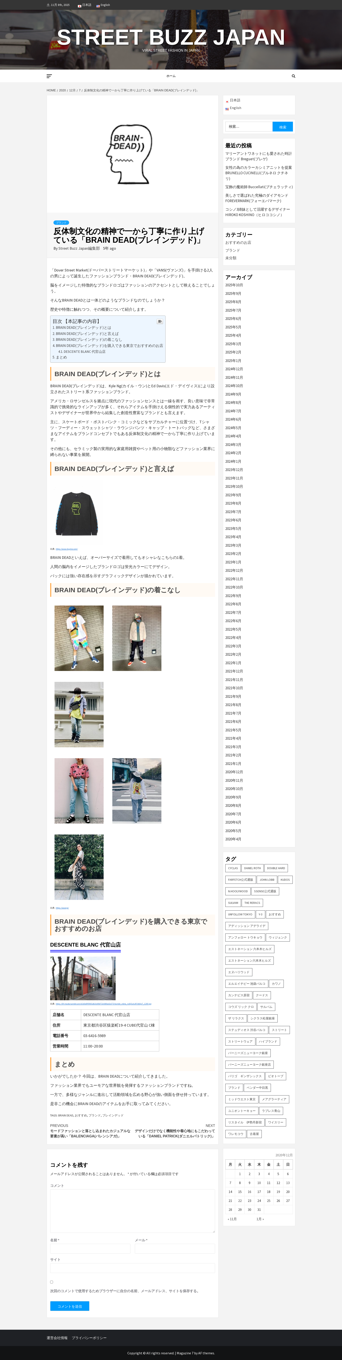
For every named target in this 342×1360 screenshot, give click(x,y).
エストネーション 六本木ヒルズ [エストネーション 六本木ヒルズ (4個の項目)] (250, 949)
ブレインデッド (113, 1115)
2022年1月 (233, 662)
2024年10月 (234, 385)
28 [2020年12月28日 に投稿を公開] (230, 1209)
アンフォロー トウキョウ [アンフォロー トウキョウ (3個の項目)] (245, 937)
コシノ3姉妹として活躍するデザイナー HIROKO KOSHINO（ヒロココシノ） (257, 212)
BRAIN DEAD (65, 1115)
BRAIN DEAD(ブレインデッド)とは (83, 327)
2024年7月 (233, 411)
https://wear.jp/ (62, 907)
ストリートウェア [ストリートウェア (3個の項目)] (240, 1041)
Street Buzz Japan (171, 37)
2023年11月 (234, 478)
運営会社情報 (57, 1338)
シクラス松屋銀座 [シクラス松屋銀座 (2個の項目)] (262, 1018)
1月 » (260, 1219)
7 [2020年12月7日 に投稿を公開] (230, 1183)
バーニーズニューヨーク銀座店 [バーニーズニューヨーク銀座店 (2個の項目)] (249, 1064)
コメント (57, 1185)
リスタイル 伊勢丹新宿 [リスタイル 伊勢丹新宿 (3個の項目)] (245, 1122)
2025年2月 (233, 352)
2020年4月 (233, 839)
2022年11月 (234, 579)
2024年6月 (233, 419)
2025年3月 (233, 343)
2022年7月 (233, 612)
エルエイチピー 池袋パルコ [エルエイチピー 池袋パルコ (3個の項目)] (246, 984)
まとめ (61, 357)
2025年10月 (234, 285)
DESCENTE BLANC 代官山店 (85, 351)
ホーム (171, 76)
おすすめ (81, 1115)
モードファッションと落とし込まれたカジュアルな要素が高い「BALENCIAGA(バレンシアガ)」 (91, 1130)
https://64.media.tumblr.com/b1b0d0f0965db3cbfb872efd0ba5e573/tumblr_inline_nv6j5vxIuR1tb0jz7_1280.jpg (103, 1003)
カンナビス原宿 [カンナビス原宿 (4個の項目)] (239, 995)
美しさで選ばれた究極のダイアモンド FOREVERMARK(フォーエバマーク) (256, 198)
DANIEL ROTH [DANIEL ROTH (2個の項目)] (252, 868)
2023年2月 (233, 553)
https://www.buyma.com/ (67, 549)
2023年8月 (233, 503)
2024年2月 (233, 452)
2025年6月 (233, 318)
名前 (54, 1240)
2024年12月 (234, 369)
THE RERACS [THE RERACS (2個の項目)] (252, 903)
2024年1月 (233, 461)
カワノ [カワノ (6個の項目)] (276, 984)
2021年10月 (234, 688)
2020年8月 (233, 805)
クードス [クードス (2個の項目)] (262, 995)
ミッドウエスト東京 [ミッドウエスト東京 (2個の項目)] (242, 1099)
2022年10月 (234, 587)
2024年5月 (233, 427)
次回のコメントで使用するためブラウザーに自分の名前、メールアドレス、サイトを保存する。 (125, 1291)
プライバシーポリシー (89, 1338)
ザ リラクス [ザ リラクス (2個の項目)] (236, 1018)
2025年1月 (233, 360)
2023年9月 (233, 495)
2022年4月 (233, 637)
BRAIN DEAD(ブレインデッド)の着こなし (89, 339)
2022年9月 (233, 595)
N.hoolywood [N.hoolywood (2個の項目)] (238, 891)
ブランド (61, 222)
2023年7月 (233, 511)
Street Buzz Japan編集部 (79, 248)
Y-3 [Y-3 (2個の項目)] (260, 914)
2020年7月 (233, 814)
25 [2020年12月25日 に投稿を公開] (268, 1200)
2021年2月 (233, 755)
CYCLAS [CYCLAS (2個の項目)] (233, 868)
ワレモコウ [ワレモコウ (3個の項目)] (235, 1134)
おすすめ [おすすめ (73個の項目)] (275, 914)
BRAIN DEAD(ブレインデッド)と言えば (87, 333)
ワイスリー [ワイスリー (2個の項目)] (275, 1122)
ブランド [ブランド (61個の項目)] (234, 1088)
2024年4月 (233, 436)
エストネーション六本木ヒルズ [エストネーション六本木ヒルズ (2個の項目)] (249, 960)
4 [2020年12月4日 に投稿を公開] (269, 1174)
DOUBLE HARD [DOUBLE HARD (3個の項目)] (276, 868)
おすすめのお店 (238, 242)
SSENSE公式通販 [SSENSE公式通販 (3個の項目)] (265, 891)
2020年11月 (234, 780)
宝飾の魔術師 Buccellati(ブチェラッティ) (259, 186)
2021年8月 (233, 704)
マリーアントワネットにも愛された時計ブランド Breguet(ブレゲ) (258, 156)
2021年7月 (233, 713)
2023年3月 (233, 545)
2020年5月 (233, 830)
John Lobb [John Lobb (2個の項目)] (267, 880)
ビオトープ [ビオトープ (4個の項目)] (275, 1076)
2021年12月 (234, 671)
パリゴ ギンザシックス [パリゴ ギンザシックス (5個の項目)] (245, 1076)
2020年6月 (233, 822)
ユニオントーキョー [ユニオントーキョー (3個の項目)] (242, 1111)
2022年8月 (233, 604)
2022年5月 (233, 629)
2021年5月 (233, 730)
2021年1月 (233, 763)
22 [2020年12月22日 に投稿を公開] (240, 1200)
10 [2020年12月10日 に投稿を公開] (259, 1183)
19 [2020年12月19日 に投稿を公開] (278, 1191)
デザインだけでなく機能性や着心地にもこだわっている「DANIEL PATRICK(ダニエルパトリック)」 (174, 1130)
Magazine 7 (185, 1353)
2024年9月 (233, 394)
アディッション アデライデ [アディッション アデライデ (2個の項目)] (246, 926)
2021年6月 (233, 721)
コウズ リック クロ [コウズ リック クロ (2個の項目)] (241, 1007)
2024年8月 (233, 402)
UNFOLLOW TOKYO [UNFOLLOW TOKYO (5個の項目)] (240, 914)
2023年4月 (233, 536)
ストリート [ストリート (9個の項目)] (279, 1030)
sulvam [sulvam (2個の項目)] (233, 903)
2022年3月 (233, 646)
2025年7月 (233, 310)
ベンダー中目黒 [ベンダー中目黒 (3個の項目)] (257, 1088)
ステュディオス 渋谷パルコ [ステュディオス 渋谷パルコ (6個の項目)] (246, 1030)
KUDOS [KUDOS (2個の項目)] (285, 880)
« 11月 (232, 1219)
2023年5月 (233, 528)
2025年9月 (233, 293)
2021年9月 (233, 696)
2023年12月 (234, 469)
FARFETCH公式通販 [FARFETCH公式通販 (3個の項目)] (240, 880)
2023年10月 (234, 486)
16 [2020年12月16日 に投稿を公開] (249, 1191)
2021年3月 (233, 746)
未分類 (230, 258)
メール (141, 1240)
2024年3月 (233, 444)
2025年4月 (233, 335)
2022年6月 (233, 620)
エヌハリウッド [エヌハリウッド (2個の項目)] (239, 972)
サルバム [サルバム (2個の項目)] (266, 1007)
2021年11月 (234, 679)
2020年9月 (233, 797)
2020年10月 (234, 788)
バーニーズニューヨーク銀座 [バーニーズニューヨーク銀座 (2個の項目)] (248, 1053)
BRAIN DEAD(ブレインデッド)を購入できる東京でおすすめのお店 (109, 345)
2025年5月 (233, 327)
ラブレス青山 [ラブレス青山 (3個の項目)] (271, 1111)
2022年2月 (233, 654)
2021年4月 (233, 738)
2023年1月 (233, 562)
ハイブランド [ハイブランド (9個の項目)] (268, 1041)
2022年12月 (234, 570)
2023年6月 (233, 520)
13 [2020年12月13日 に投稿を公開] (288, 1183)
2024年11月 (234, 377)
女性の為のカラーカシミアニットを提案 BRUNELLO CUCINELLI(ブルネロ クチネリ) (258, 173)
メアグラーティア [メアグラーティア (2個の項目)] (274, 1099)
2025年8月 (233, 301)
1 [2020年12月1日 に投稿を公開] (240, 1174)
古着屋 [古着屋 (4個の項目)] (254, 1134)
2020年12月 (234, 772)
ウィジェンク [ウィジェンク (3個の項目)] (278, 937)
